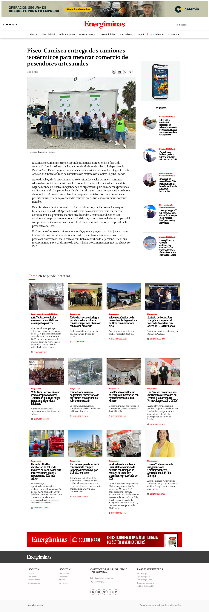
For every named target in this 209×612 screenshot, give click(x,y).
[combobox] (190, 24)
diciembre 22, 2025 (119, 339)
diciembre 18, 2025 (80, 416)
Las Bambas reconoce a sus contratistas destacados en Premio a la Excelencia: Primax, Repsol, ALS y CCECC (162, 396)
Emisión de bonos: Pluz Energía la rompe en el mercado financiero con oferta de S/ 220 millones (160, 322)
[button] (114, 72)
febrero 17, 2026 (40, 352)
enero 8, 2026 (78, 342)
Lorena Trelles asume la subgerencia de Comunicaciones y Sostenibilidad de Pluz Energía (160, 470)
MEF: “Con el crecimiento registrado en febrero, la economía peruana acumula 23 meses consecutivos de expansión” (168, 127)
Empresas (36, 314)
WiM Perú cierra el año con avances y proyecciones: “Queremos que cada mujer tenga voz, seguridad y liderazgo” (45, 397)
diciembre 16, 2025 (80, 497)
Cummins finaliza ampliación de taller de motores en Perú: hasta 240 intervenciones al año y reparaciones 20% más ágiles (45, 471)
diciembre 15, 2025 (118, 513)
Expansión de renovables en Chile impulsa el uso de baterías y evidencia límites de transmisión (168, 185)
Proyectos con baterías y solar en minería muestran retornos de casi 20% (168, 156)
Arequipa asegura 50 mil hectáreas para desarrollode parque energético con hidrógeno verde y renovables (168, 216)
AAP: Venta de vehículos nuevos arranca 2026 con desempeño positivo (44, 320)
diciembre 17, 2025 (41, 508)
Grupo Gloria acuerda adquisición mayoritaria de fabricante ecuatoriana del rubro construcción (84, 396)
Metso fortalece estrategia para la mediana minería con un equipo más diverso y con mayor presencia (85, 322)
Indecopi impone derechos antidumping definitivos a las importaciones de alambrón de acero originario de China (167, 247)
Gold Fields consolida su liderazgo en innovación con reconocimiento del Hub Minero (123, 396)
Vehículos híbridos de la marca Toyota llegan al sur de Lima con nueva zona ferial (123, 322)
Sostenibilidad (167, 117)
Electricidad (165, 173)
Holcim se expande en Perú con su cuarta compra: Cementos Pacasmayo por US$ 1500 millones (84, 469)
